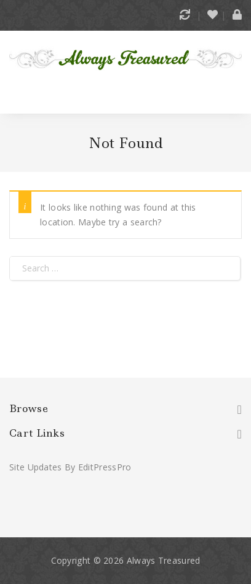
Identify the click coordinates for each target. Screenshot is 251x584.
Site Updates (35, 467)
